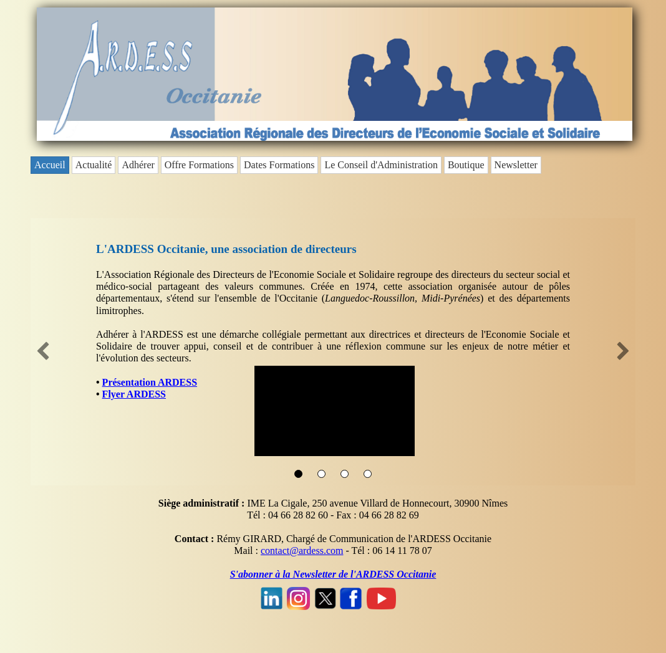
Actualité (93, 165)
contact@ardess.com (302, 550)
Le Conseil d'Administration (381, 165)
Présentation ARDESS (149, 382)
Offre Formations (199, 165)
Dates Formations (279, 165)
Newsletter (516, 165)
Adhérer (138, 165)
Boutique (466, 165)
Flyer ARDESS (134, 394)
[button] (43, 352)
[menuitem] (51, 165)
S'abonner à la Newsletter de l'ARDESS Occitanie (333, 574)
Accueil (49, 165)
